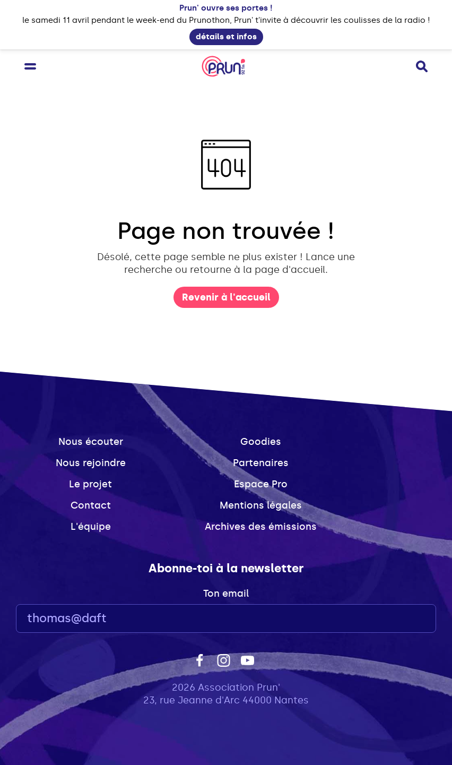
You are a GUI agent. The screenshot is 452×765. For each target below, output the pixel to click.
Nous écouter (90, 442)
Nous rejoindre (91, 463)
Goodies (260, 442)
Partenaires (261, 463)
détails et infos (226, 36)
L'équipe (91, 526)
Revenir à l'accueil (226, 297)
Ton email (226, 593)
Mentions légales (261, 505)
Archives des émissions (261, 526)
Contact (91, 505)
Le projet (90, 484)
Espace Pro (261, 484)
